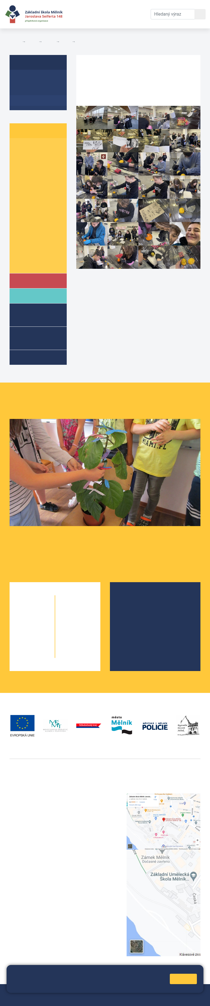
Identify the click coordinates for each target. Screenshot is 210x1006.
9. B (42, 242)
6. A (20, 200)
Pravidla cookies (83, 986)
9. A (66, 41)
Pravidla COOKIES (115, 998)
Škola (31, 280)
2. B (42, 158)
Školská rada (135, 607)
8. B (42, 232)
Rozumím (183, 978)
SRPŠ (128, 633)
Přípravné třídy (34, 338)
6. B (42, 200)
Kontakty (137, 7)
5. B (42, 190)
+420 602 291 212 (94, 803)
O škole (130, 598)
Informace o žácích (37, 253)
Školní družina (30, 314)
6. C (20, 211)
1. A (20, 147)
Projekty (131, 616)
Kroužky (32, 357)
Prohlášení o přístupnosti (70, 998)
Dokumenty (108, 7)
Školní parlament (35, 263)
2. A (20, 158)
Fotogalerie (88, 41)
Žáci (32, 41)
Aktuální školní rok (80, 14)
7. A (20, 221)
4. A (20, 179)
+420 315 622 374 (94, 796)
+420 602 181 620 (27, 885)
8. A (20, 232)
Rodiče (32, 295)
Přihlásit (35, 998)
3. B (42, 168)
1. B (42, 147)
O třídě (23, 79)
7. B (42, 221)
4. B (42, 179)
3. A (20, 168)
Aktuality (26, 90)
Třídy (49, 41)
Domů (15, 41)
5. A (20, 190)
